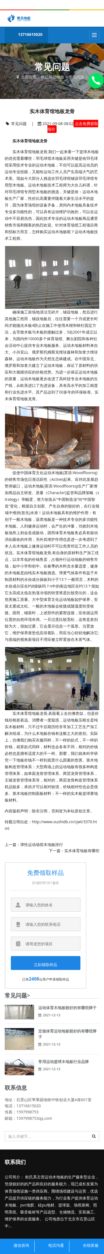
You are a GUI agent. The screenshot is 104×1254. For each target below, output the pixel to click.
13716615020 (24, 35)
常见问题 (76, 76)
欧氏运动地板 (52, 76)
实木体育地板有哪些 (81, 850)
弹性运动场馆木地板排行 (41, 844)
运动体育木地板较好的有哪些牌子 (67, 1007)
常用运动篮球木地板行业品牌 (63, 1061)
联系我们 (15, 1162)
